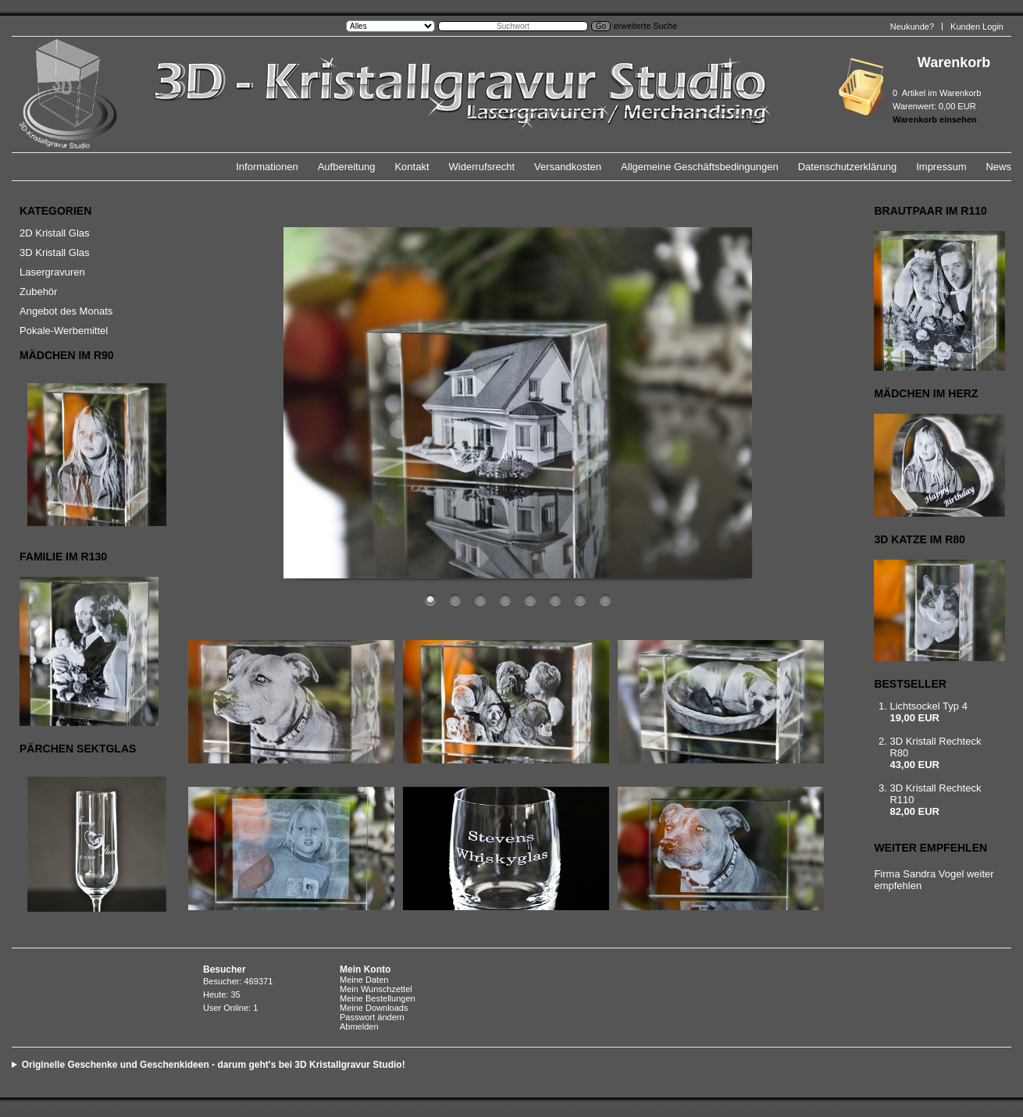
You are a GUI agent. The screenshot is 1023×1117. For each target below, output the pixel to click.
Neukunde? (912, 26)
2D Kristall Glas (55, 233)
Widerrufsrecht (482, 167)
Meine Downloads (374, 1007)
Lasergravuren (52, 272)
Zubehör (38, 291)
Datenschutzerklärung (847, 167)
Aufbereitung (347, 167)
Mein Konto (365, 969)
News (998, 167)
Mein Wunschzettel (376, 989)
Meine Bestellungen (377, 998)
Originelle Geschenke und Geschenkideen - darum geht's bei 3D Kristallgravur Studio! (213, 1064)
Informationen (267, 167)
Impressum (941, 167)
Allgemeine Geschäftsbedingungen (700, 167)
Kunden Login (976, 26)
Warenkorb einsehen (935, 119)
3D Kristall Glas (55, 252)
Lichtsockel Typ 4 (928, 706)
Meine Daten (364, 979)
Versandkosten (567, 167)
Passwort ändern (372, 1017)
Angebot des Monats (66, 311)
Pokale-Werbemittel (64, 330)
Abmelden (359, 1026)
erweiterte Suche (645, 25)
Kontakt (411, 167)
